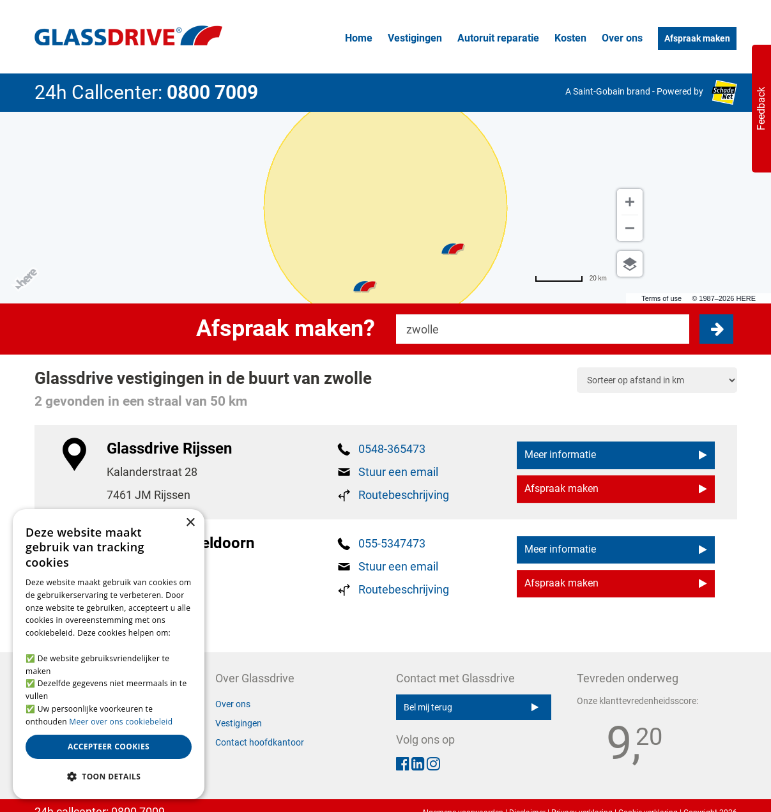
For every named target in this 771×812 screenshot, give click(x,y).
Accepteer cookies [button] (108, 746)
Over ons (622, 38)
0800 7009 (212, 92)
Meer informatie (615, 455)
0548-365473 (391, 449)
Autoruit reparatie (498, 38)
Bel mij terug (471, 707)
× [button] (190, 523)
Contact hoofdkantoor (259, 742)
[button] (109, 776)
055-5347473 (391, 543)
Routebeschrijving (403, 495)
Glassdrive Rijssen (169, 448)
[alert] (108, 654)
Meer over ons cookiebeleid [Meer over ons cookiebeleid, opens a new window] (120, 721)
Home (358, 38)
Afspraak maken (697, 38)
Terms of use (661, 298)
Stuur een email (398, 472)
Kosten (570, 38)
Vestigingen (415, 38)
